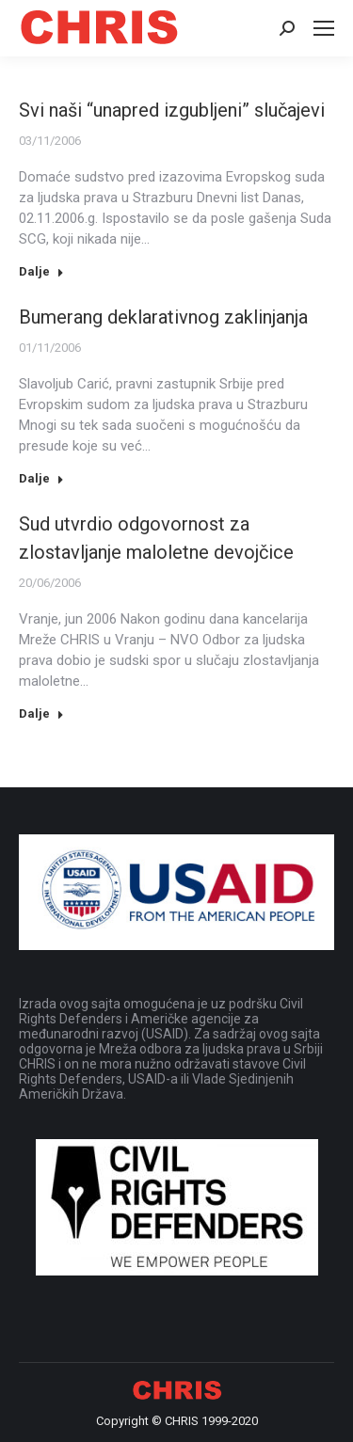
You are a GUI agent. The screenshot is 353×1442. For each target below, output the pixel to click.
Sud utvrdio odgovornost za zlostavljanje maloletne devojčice (156, 538)
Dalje (41, 271)
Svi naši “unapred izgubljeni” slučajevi (172, 110)
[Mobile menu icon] (323, 28)
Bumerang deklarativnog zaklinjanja (163, 317)
